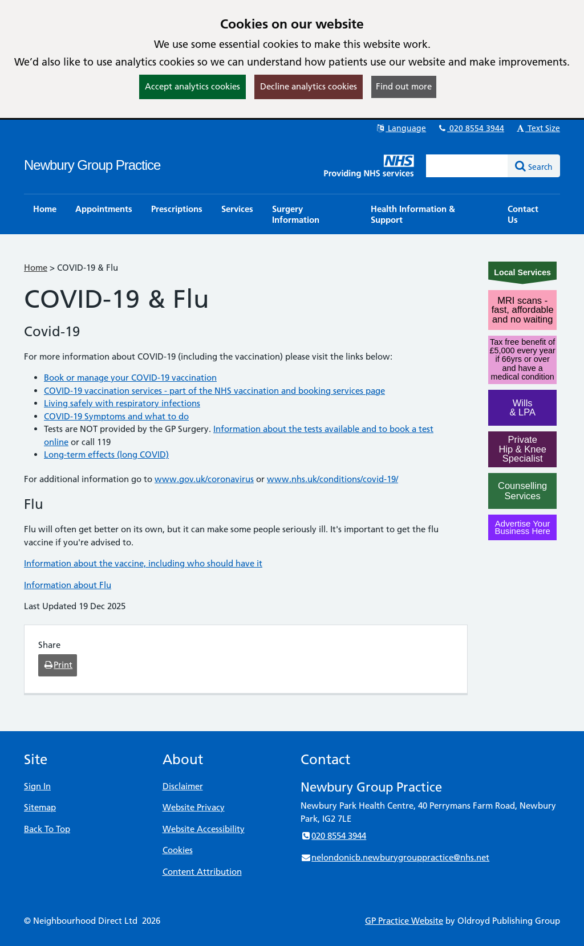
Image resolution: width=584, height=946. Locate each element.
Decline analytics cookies (308, 86)
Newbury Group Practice (92, 165)
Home (35, 267)
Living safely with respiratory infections (122, 403)
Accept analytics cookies (192, 86)
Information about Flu (67, 585)
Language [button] (400, 128)
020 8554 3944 (470, 128)
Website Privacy (194, 807)
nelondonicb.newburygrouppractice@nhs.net (395, 857)
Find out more (404, 86)
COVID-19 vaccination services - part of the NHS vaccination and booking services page (214, 390)
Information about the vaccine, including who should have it (143, 563)
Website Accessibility (204, 828)
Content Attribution (202, 871)
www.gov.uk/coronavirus (204, 479)
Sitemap (40, 807)
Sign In (37, 786)
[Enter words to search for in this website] (467, 165)
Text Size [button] (537, 128)
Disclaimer (183, 786)
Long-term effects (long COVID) (106, 454)
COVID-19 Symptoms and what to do (116, 416)
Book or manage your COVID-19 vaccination (130, 377)
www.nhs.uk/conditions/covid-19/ (332, 479)
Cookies (178, 850)
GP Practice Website (404, 920)
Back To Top (47, 828)
